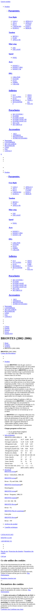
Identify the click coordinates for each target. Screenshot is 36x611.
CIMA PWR (16, 77)
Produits (7, 6)
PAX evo (30, 103)
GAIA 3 (15, 21)
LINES (7, 147)
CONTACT (8, 151)
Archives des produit (11, 524)
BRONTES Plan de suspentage (14, 511)
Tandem (12, 32)
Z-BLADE (16, 84)
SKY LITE (16, 123)
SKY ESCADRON (10, 144)
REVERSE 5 (17, 100)
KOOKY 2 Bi (17, 69)
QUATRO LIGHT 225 (19, 121)
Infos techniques (10, 435)
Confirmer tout (5, 609)
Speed (11, 54)
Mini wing (13, 44)
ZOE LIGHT (17, 49)
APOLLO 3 (29, 21)
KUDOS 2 (16, 28)
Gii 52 (14, 98)
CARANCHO (17, 26)
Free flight (13, 17)
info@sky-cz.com (6, 537)
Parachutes (14, 110)
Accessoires (14, 129)
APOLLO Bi (16, 40)
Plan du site (4, 551)
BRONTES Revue (10, 504)
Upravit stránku (5, 1)
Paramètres (4, 578)
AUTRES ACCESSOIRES (20, 138)
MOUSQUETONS (18, 136)
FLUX (15, 80)
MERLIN (28, 28)
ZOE (14, 48)
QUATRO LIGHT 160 (19, 119)
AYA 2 (15, 23)
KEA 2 (15, 24)
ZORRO (15, 82)
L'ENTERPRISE (10, 142)
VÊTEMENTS (17, 135)
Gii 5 (14, 95)
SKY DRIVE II (17, 124)
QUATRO (16, 116)
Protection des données (16, 551)
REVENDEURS (10, 145)
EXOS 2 (28, 26)
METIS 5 (15, 36)
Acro (10, 62)
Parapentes (14, 10)
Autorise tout (12, 578)
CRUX (29, 95)
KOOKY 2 (16, 65)
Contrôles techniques (11, 527)
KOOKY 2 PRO (18, 67)
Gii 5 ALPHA (17, 97)
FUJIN (15, 38)
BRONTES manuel (11, 498)
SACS (15, 133)
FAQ (6, 149)
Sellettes (13, 90)
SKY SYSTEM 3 (18, 114)
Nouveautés (8, 140)
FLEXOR (16, 79)
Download (8, 470)
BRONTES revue (10, 471)
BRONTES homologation (13, 484)
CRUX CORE (29, 97)
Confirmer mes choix (16, 609)
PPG (10, 73)
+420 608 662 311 (6, 541)
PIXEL (15, 57)
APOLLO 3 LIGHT (28, 23)
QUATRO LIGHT (18, 117)
